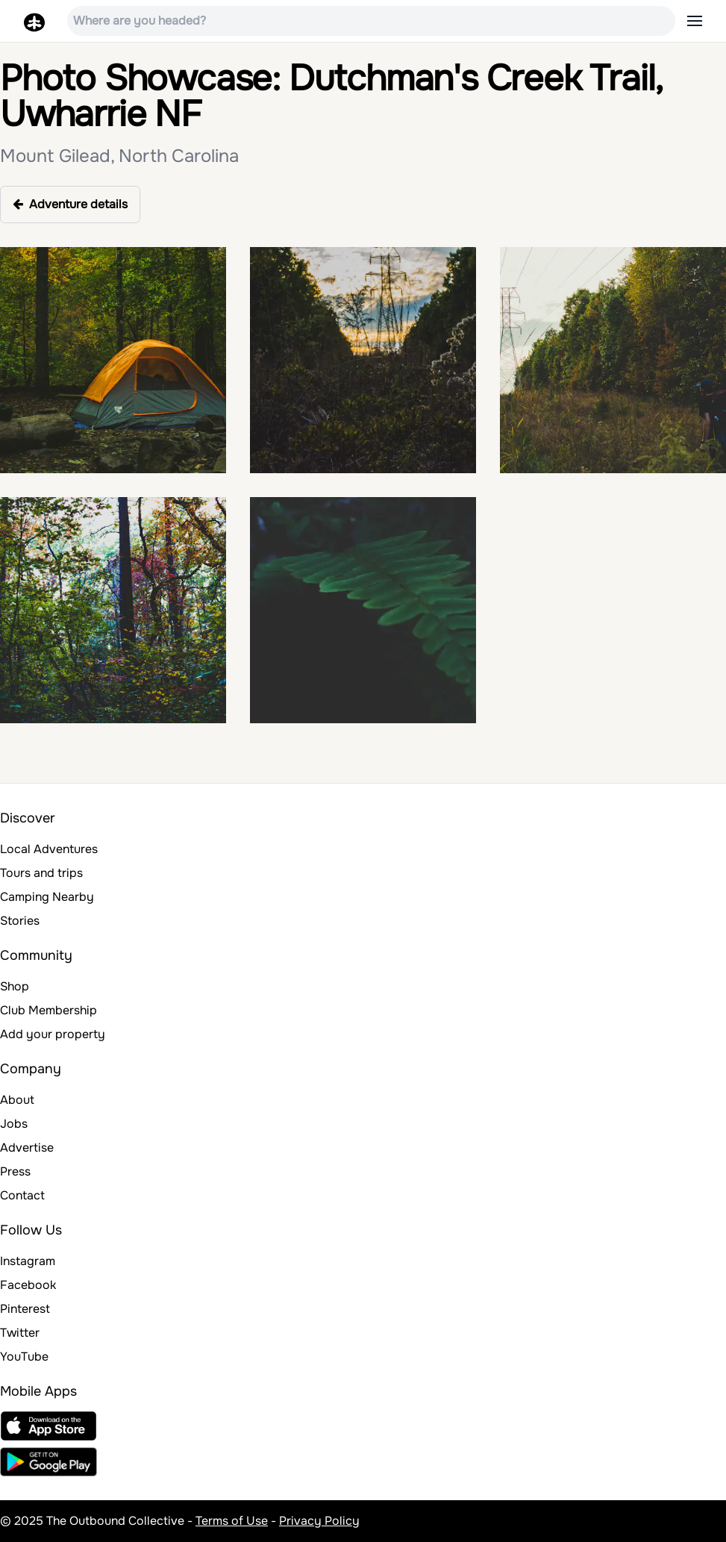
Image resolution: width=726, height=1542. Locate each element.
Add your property (52, 1034)
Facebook (28, 1285)
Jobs (14, 1123)
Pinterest (25, 1309)
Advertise (27, 1147)
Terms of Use (231, 1521)
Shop (14, 986)
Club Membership (48, 1010)
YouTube (24, 1356)
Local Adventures (49, 849)
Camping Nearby (47, 897)
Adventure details (70, 204)
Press (15, 1171)
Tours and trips (41, 873)
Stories (20, 920)
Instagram (27, 1261)
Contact (22, 1195)
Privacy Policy (319, 1521)
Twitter (20, 1332)
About (17, 1100)
